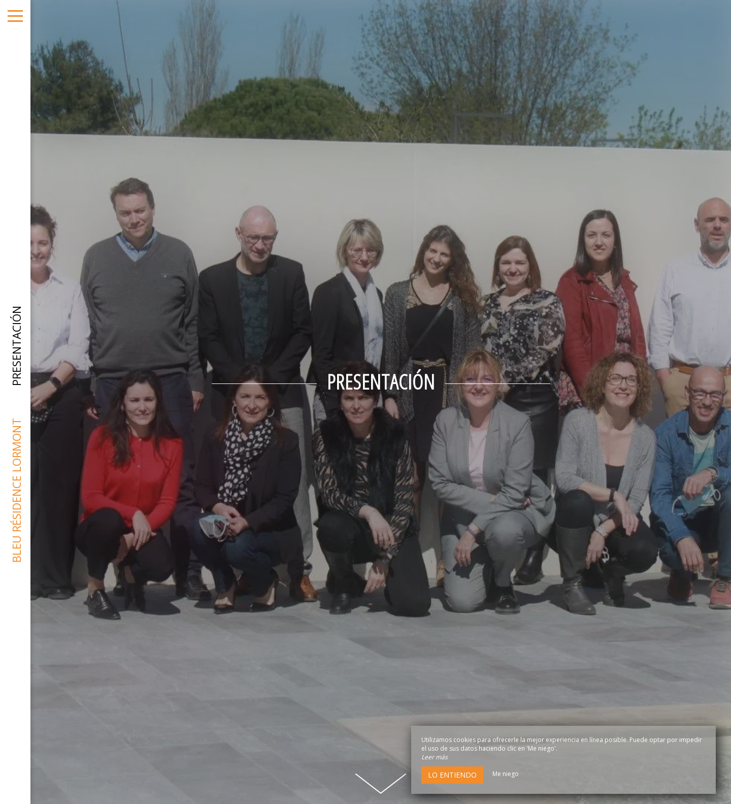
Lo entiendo (452, 775)
